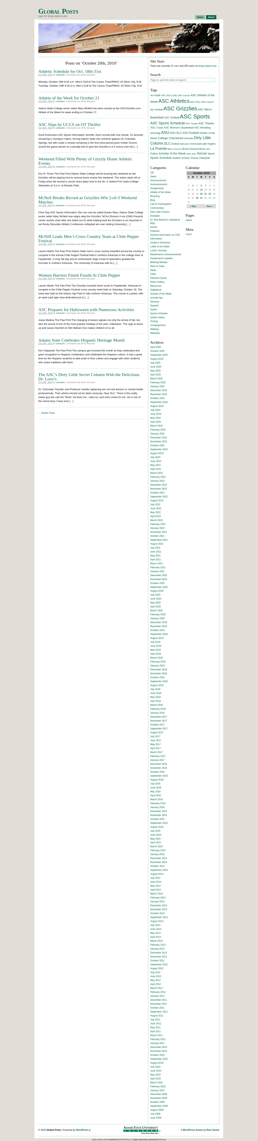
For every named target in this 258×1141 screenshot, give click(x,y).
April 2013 (155, 937)
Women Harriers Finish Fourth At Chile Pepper (79, 275)
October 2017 (157, 724)
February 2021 (158, 567)
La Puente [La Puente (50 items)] (158, 148)
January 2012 (157, 996)
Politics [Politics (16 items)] (154, 153)
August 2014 (156, 874)
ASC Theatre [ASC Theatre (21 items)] (206, 123)
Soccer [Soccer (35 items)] (202, 153)
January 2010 (157, 1090)
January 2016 (157, 807)
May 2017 (155, 744)
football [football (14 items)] (175, 143)
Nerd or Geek (157, 266)
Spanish (154, 305)
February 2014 (158, 897)
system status (157, 317)
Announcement (158, 180)
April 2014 (155, 889)
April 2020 (155, 606)
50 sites (175, 66)
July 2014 (155, 878)
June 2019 (155, 646)
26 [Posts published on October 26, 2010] (197, 198)
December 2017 (158, 716)
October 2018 (157, 677)
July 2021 (155, 547)
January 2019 (157, 665)
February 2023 (158, 477)
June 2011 (155, 1023)
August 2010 (156, 1063)
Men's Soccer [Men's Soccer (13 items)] (174, 149)
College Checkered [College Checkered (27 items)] (170, 138)
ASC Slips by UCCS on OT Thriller (69, 124)
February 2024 (158, 429)
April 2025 (155, 374)
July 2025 (155, 362)
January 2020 (157, 618)
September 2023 (159, 449)
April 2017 (155, 748)
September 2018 (159, 681)
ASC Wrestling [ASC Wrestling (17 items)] (202, 127)
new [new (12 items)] (208, 149)
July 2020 (155, 594)
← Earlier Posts (46, 413)
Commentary (157, 208)
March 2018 (156, 705)
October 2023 (157, 445)
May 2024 (155, 418)
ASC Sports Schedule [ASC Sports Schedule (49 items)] (167, 123)
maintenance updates (161, 258)
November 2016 (158, 768)
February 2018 (158, 709)
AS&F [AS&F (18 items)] (157, 95)
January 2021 (157, 571)
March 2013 (156, 941)
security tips (156, 297)
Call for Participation (160, 204)
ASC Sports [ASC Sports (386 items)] (195, 116)
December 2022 (158, 484)
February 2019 (158, 661)
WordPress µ (83, 1130)
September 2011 (159, 1011)
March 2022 (156, 520)
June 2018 (155, 693)
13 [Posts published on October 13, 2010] (201, 189)
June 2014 (155, 881)
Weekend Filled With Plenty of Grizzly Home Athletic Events (85, 161)
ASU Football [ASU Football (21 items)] (190, 132)
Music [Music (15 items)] (202, 149)
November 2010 (158, 1051)
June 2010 (155, 1070)
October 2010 (157, 1055)
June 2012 (155, 976)
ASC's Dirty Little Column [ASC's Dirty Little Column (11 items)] (178, 95)
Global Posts (58, 11)
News (153, 270)
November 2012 (158, 956)
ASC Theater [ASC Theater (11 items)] (192, 123)
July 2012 (155, 972)
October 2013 (157, 913)
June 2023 (155, 461)
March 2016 (156, 799)
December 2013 (158, 905)
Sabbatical (155, 289)
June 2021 (155, 551)
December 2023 (158, 437)
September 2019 (159, 634)
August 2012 (156, 968)
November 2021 (158, 532)
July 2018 (155, 689)
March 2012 (156, 988)
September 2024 (159, 402)
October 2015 (157, 819)
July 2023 (155, 457)
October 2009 (157, 1102)
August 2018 (156, 685)
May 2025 (155, 370)
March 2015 (156, 846)
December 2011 (158, 1000)
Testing (154, 321)
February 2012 (158, 992)
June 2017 (155, 740)
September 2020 (159, 587)
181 (152, 172)
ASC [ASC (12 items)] (163, 95)
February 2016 (158, 803)
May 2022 (155, 512)
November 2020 (158, 579)
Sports (153, 309)
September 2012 (159, 964)
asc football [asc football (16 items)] (156, 109)
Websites (155, 333)
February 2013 (158, 944)
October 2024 (157, 398)
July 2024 (155, 410)
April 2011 (155, 1031)
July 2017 (155, 736)
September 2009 (159, 1106)
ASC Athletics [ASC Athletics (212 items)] (173, 101)
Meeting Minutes (159, 262)
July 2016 (155, 783)
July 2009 (155, 1113)
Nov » (210, 206)
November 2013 (158, 909)
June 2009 (155, 1117)
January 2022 (157, 528)
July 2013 (155, 925)
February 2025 (158, 382)
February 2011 (158, 1039)
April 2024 (155, 421)
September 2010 (159, 1059)
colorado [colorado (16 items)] (188, 138)
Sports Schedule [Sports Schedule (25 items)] (160, 157)
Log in (189, 234)
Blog (152, 200)
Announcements (158, 184)
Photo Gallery (157, 282)
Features (154, 231)
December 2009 (158, 1094)
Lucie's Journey (158, 250)
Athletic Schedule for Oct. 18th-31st (69, 71)
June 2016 (155, 787)
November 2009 (158, 1098)
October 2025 (157, 351)
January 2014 (157, 901)
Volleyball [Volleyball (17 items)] (204, 157)
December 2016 (158, 764)
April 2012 (155, 984)
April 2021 (155, 559)
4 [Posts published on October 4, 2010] (193, 185)
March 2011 (156, 1035)
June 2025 (155, 366)
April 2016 (155, 795)
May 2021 (155, 555)
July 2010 (155, 1066)
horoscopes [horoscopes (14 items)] (196, 143)
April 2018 (155, 701)
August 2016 (156, 779)
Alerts (153, 176)
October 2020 (157, 583)
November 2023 (158, 441)
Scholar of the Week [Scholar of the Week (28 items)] (172, 153)
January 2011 (157, 1043)
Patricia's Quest (158, 278)
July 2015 (155, 831)
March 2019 (156, 657)
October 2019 (157, 630)
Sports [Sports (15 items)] (211, 153)
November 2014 (158, 862)
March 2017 (156, 752)
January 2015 (157, 854)
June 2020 (155, 598)
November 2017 (158, 720)
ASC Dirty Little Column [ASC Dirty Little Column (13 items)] (202, 102)
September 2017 (159, 728)
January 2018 (157, 712)
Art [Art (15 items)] (151, 95)
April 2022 (155, 516)
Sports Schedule (159, 313)
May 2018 (155, 697)
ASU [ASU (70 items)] (165, 132)
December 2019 (158, 622)
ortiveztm (60, 75)
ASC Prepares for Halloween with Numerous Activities (86, 309)
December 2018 (158, 669)
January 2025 (157, 386)
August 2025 (156, 359)
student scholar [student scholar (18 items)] (181, 157)
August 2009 (156, 1110)
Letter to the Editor (160, 246)
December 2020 (158, 575)
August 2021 (156, 543)
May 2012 (155, 980)
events (153, 227)
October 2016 (157, 772)
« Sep (193, 206)
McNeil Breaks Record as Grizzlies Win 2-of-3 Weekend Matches (87, 199)
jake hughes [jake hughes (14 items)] (209, 143)
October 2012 (157, 960)
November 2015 (158, 815)
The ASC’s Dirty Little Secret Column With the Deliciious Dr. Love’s (88, 376)
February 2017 (158, 756)
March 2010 (156, 1082)
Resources (155, 286)
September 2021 (159, 540)
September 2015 (159, 823)
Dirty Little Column (160, 212)
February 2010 (158, 1086)
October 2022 (157, 492)
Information (156, 238)
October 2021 (157, 536)
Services (154, 301)
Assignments (157, 188)
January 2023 (157, 480)
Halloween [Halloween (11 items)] (184, 144)
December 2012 (158, 952)
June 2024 (155, 414)
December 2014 (158, 858)
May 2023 (155, 465)
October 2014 (157, 866)
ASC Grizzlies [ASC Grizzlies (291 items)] (180, 108)
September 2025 (159, 355)
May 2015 (155, 838)
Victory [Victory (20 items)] (194, 157)
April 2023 (155, 469)
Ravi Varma (212, 1130)
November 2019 (158, 626)
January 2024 (157, 433)
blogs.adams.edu (207, 66)
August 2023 (156, 453)
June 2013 (155, 929)
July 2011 (155, 1019)
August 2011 (156, 1015)
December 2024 (158, 390)
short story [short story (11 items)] (191, 153)
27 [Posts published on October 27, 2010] (201, 198)
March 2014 (156, 893)
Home (200, 17)
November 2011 (158, 1003)
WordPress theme (193, 1130)
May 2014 (155, 885)
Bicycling (154, 196)
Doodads (155, 215)
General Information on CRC (165, 235)
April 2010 (155, 1078)
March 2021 (156, 563)
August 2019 (156, 638)
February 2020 (158, 614)
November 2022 (158, 488)
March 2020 (156, 610)
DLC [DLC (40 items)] (167, 143)
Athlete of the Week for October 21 (69, 97)
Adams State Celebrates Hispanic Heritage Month (81, 340)
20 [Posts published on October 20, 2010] (201, 194)
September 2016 (159, 775)
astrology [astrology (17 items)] (155, 132)
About (211, 17)
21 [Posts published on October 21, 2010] (205, 194)
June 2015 (155, 834)
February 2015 (158, 850)
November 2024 (158, 394)
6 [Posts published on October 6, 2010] (201, 185)
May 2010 (155, 1074)
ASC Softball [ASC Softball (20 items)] (171, 117)
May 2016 (155, 791)
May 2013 (155, 933)
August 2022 (156, 500)
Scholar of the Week (160, 293)
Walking (154, 329)
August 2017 (156, 732)
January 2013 (157, 948)
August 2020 (156, 590)
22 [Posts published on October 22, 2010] (210, 194)
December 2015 (158, 811)
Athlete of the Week (160, 192)
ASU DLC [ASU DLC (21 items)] (176, 132)
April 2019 (155, 653)
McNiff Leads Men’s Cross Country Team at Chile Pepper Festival (88, 238)
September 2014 (159, 870)
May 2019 (155, 650)
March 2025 (156, 378)
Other (153, 274)
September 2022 (159, 496)
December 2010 (158, 1047)
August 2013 (156, 921)
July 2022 (155, 504)
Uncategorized (157, 325)
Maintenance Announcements (165, 254)
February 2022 (158, 524)
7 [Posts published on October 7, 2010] (205, 185)
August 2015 (156, 827)
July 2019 (155, 642)
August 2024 (156, 406)
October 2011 (157, 1007)
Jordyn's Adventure (160, 242)
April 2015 (155, 842)
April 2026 (155, 347)
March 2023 (156, 473)
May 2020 (155, 602)
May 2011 (155, 1027)
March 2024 (156, 425)
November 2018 (158, 673)
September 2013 (159, 917)
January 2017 (157, 760)
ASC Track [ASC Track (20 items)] (156, 127)
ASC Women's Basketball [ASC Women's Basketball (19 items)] (179, 127)
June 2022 (155, 508)
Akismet (162, 1139)
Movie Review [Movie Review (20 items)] (190, 148)
